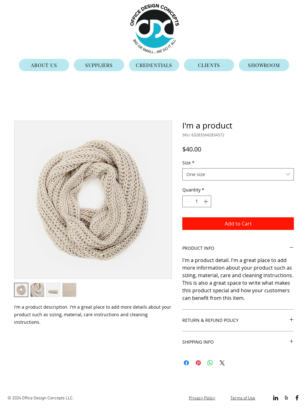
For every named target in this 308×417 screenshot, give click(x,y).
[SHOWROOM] (264, 65)
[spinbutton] (196, 201)
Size (188, 163)
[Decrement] (187, 201)
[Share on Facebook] (186, 363)
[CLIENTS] (209, 65)
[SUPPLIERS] (99, 65)
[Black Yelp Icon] (286, 397)
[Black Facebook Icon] (297, 397)
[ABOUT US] (44, 65)
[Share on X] (222, 363)
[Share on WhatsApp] (210, 363)
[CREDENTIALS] (154, 65)
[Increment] (206, 201)
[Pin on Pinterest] (198, 363)
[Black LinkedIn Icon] (275, 397)
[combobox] (238, 174)
